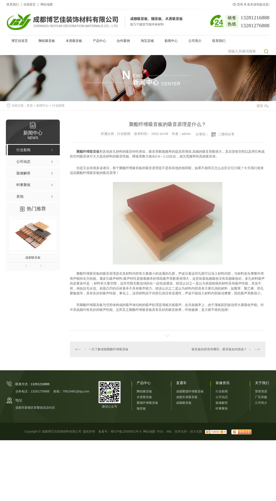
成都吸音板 (33, 257)
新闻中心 (171, 41)
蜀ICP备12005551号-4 (126, 431)
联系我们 (13, 4)
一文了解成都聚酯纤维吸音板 (108, 349)
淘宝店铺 (147, 41)
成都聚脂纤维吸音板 (190, 391)
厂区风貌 (261, 397)
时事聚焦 (222, 408)
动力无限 (196, 431)
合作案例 (123, 41)
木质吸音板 (74, 41)
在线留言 (29, 4)
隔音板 (141, 408)
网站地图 (47, 4)
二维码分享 (226, 134)
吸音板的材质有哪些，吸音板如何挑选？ (219, 349)
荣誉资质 (261, 391)
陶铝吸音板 (47, 41)
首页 (30, 105)
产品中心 (99, 41)
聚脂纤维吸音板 (147, 402)
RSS (160, 431)
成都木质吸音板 (187, 397)
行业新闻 (58, 105)
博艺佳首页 (19, 41)
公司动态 (222, 397)
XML (169, 431)
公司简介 (195, 41)
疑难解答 (222, 402)
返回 (262, 105)
